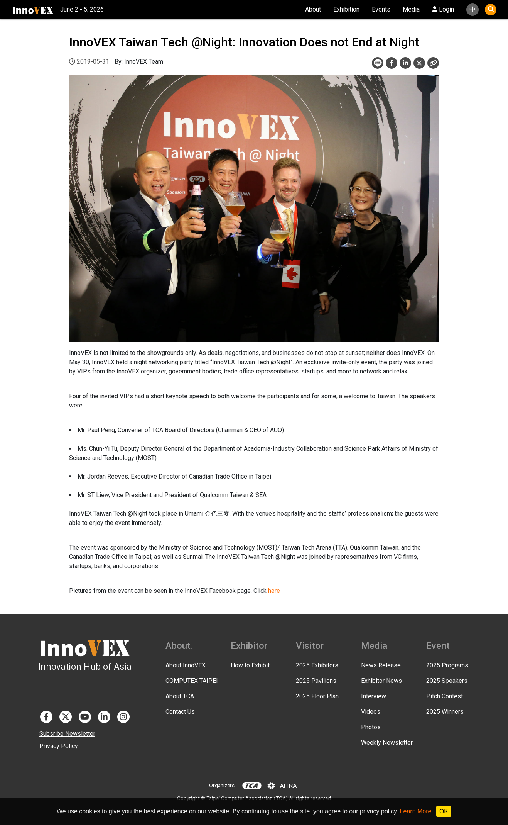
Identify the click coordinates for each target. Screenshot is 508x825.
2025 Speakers (446, 680)
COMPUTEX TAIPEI (191, 680)
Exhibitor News (381, 680)
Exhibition (346, 9)
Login (443, 9)
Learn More (416, 811)
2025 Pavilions (316, 680)
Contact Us (180, 711)
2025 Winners (445, 711)
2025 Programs (447, 665)
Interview (373, 696)
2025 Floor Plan (317, 696)
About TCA (179, 696)
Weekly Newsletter (387, 742)
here (274, 590)
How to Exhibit (250, 665)
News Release (381, 665)
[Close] (433, 63)
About (313, 9)
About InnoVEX (185, 665)
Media (411, 9)
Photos (371, 727)
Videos (370, 711)
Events (381, 9)
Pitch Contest (444, 696)
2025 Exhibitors (317, 665)
